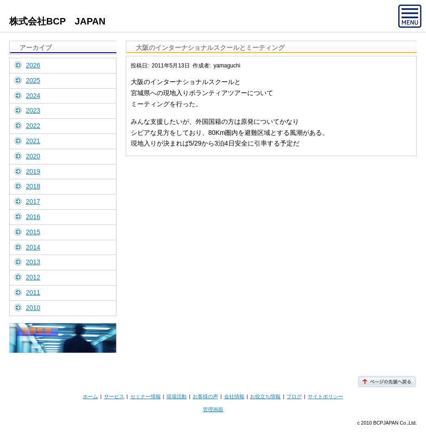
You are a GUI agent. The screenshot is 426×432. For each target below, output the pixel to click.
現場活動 (176, 396)
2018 (33, 186)
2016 (33, 216)
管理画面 (213, 409)
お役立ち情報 (265, 396)
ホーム (90, 396)
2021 (33, 141)
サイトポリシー (325, 396)
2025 (33, 80)
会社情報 (234, 396)
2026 (33, 65)
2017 (33, 201)
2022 (33, 125)
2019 (33, 171)
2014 (33, 247)
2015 (33, 232)
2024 (33, 95)
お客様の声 (205, 396)
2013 (33, 262)
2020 (33, 156)
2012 (33, 277)
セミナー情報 (145, 396)
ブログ (294, 396)
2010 (33, 307)
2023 (33, 110)
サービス (114, 396)
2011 (33, 292)
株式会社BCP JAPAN (57, 21)
